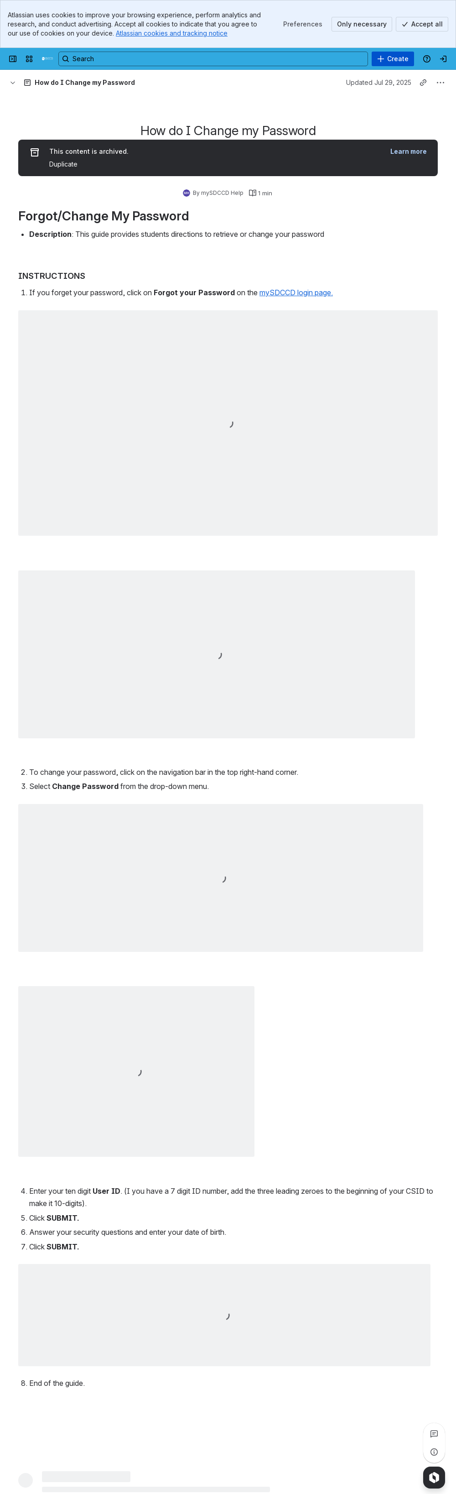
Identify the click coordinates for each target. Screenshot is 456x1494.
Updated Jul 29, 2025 (378, 82)
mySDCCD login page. (296, 292)
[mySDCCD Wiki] (47, 59)
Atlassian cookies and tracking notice (172, 33)
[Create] (393, 59)
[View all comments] (434, 1433)
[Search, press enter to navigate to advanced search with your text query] (213, 59)
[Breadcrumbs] (12, 82)
